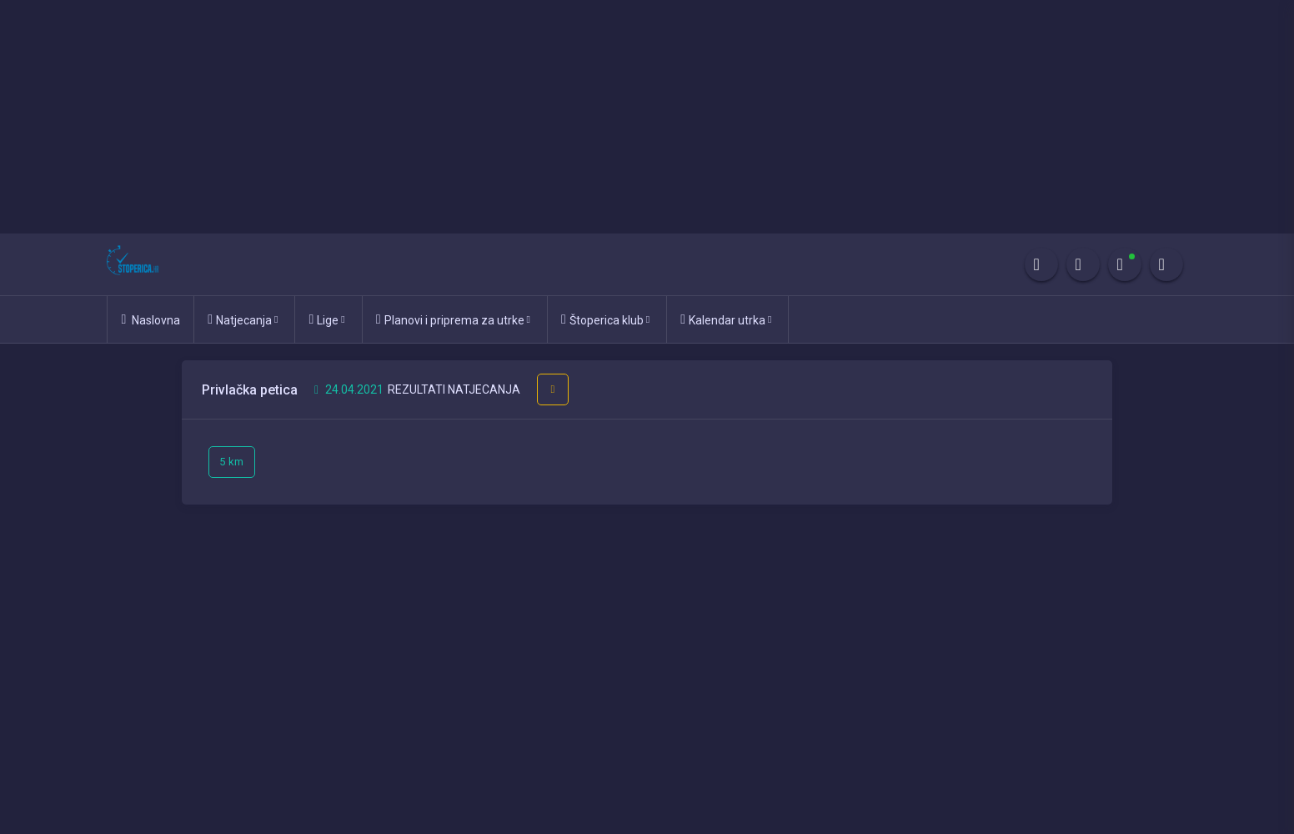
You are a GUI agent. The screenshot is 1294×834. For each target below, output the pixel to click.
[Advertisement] (500, 117)
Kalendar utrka (725, 319)
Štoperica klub (605, 319)
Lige (326, 319)
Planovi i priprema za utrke (453, 319)
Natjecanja (243, 319)
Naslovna (150, 319)
